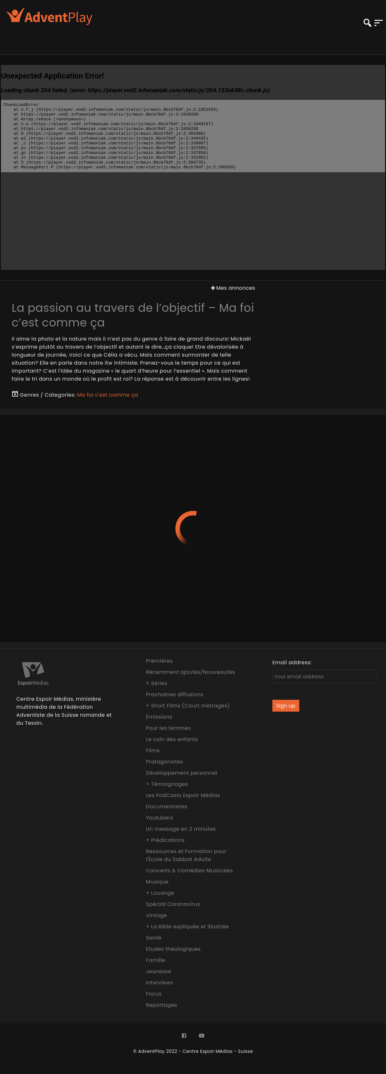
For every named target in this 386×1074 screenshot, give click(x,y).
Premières (159, 661)
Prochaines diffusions (175, 694)
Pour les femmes (168, 728)
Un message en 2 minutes (181, 829)
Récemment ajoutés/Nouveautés (190, 672)
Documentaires (166, 806)
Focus (154, 993)
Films (153, 750)
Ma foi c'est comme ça (107, 395)
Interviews (159, 982)
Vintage (156, 915)
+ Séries (156, 683)
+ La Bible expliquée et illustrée (187, 926)
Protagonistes (164, 761)
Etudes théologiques (173, 949)
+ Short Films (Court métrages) (188, 705)
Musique (157, 881)
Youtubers (159, 817)
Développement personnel (181, 773)
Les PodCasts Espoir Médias (183, 795)
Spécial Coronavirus (173, 904)
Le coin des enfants (172, 739)
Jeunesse (158, 971)
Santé (154, 937)
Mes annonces (232, 288)
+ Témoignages (167, 784)
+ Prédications (165, 840)
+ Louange (160, 893)
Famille (155, 960)
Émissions (159, 717)
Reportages (161, 1005)
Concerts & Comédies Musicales (189, 870)
